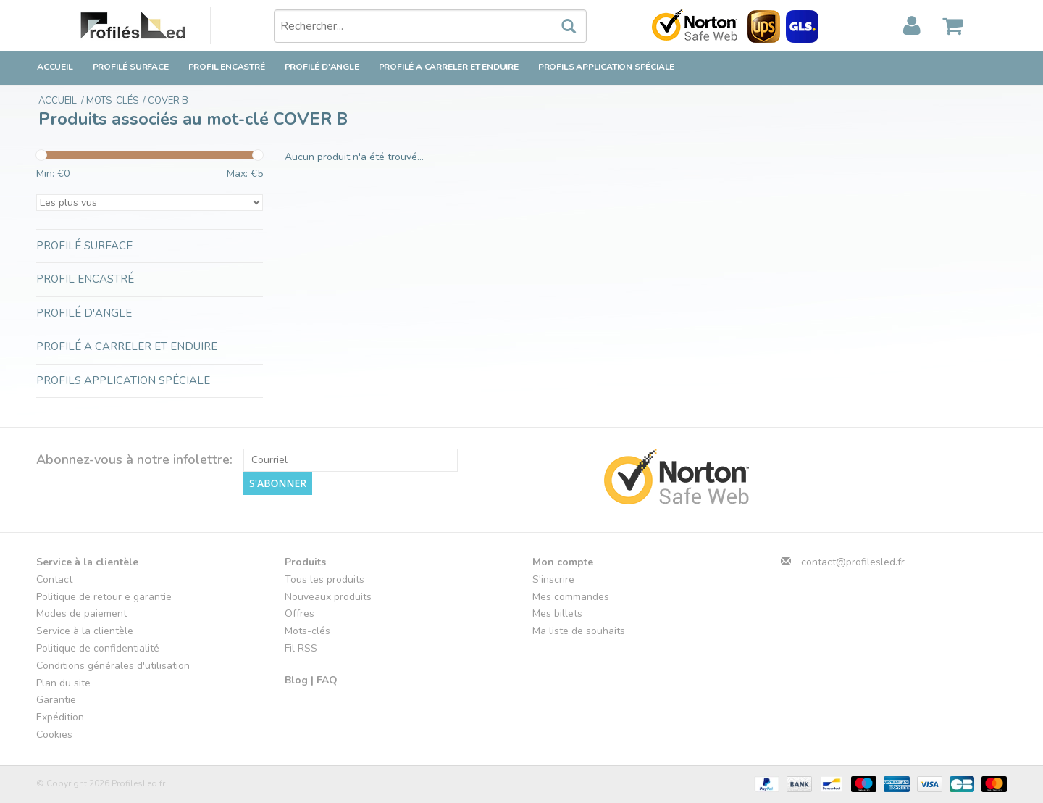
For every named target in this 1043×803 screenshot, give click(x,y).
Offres (299, 613)
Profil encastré (226, 66)
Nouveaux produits (328, 597)
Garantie (56, 700)
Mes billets (557, 613)
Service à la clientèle (84, 631)
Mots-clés (307, 631)
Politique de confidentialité (97, 648)
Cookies (54, 734)
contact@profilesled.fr (853, 562)
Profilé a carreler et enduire (449, 66)
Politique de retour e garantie (104, 597)
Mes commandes (570, 597)
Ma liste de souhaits (578, 631)
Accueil (55, 66)
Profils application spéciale (606, 66)
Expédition (60, 717)
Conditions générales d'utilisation (113, 666)
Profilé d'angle (322, 66)
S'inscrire (553, 579)
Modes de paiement (81, 613)
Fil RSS (301, 648)
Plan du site (63, 683)
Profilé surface (131, 66)
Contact (54, 579)
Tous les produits (324, 579)
